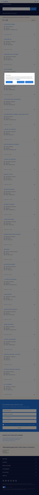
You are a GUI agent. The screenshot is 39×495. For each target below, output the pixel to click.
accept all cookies (29, 82)
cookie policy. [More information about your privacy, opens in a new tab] (18, 79)
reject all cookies (20, 82)
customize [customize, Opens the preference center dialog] (9, 82)
